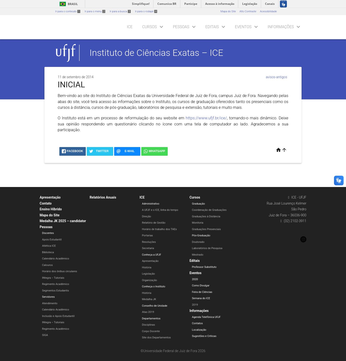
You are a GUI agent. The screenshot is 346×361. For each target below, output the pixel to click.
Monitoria (198, 222)
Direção (146, 216)
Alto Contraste (248, 11)
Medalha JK (149, 299)
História (146, 267)
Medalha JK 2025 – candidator (63, 221)
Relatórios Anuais (103, 197)
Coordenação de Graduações (209, 210)
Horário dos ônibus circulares (59, 271)
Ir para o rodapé (146, 11)
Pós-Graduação (201, 235)
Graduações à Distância (206, 216)
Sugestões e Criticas (204, 336)
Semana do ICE (201, 298)
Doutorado (198, 242)
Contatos (197, 323)
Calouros (47, 265)
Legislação (148, 273)
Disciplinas (148, 324)
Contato (46, 203)
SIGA (45, 335)
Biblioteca (48, 252)
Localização (199, 329)
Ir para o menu (95, 11)
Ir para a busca (120, 11)
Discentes (48, 233)
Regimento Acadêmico (55, 284)
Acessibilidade (268, 11)
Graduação (198, 203)
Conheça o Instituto (153, 286)
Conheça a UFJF (151, 254)
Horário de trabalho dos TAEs (159, 229)
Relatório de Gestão (154, 222)
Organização (149, 280)
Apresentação (50, 197)
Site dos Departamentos (156, 337)
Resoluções (149, 242)
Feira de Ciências (202, 292)
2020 (195, 279)
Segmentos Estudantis (55, 290)
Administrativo (150, 203)
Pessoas (181, 27)
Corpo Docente (151, 331)
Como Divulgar (201, 285)
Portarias (147, 235)
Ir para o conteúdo (67, 11)
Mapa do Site (228, 11)
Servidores (48, 296)
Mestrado (197, 254)
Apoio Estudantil (52, 239)
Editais (212, 27)
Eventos (243, 27)
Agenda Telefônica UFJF (206, 317)
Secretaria (148, 248)
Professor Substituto (204, 267)
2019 (195, 304)
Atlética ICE (49, 245)
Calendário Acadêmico (55, 258)
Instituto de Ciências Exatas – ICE (156, 52)
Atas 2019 (148, 312)
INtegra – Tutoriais (53, 277)
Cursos (149, 27)
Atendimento (49, 303)
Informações (281, 27)
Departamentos (151, 318)
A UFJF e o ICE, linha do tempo (160, 210)
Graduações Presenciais (206, 229)
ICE (130, 27)
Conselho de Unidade (154, 305)
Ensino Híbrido (51, 209)
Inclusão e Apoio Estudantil (58, 316)
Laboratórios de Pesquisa (207, 248)
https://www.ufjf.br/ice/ (206, 118)
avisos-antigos (276, 77)
